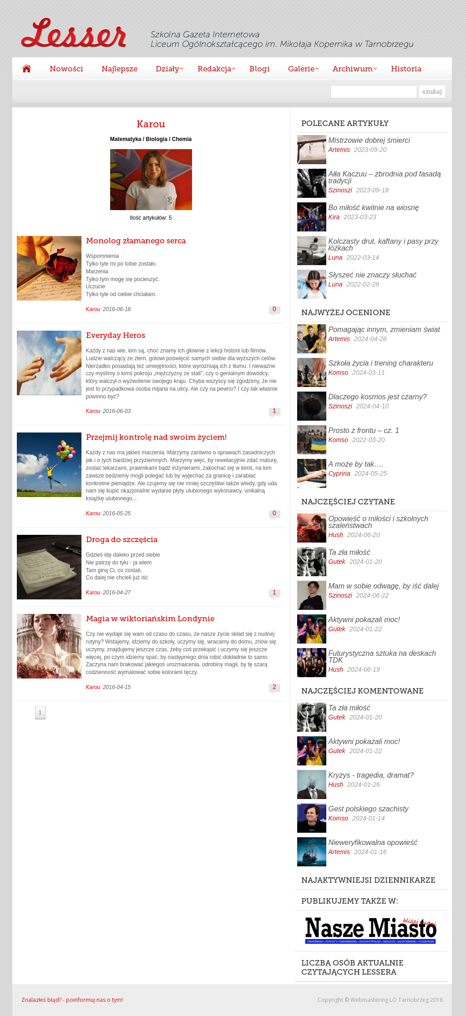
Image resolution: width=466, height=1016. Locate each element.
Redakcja (212, 69)
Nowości (66, 68)
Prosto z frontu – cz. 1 (364, 430)
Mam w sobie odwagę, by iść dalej (384, 586)
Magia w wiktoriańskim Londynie (150, 618)
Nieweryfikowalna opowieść (373, 842)
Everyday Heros (115, 335)
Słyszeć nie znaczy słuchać (373, 275)
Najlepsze (119, 68)
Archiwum (350, 69)
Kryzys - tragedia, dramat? (371, 775)
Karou (93, 309)
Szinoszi (340, 190)
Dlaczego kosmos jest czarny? (378, 397)
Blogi (259, 68)
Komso (339, 372)
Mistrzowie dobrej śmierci (369, 140)
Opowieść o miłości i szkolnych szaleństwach (379, 522)
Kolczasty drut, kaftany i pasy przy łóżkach (384, 244)
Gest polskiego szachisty (369, 809)
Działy (165, 69)
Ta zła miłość (349, 552)
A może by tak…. (356, 464)
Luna (336, 257)
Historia (406, 68)
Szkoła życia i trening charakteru (381, 363)
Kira (334, 217)
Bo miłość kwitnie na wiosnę (374, 207)
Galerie (299, 69)
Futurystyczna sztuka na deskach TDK (382, 656)
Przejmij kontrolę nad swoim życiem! (156, 437)
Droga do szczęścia (121, 539)
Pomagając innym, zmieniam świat (384, 329)
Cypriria (339, 473)
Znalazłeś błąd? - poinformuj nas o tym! (72, 1000)
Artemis (339, 149)
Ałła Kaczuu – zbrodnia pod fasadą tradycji (385, 177)
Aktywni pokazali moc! (364, 620)
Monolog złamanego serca (136, 240)
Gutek (337, 561)
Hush (336, 534)
